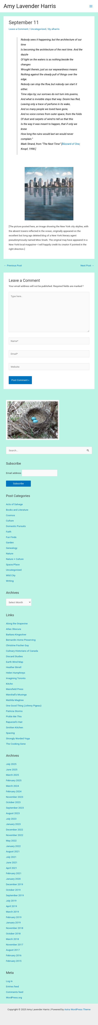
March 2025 (12, 774)
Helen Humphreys (15, 672)
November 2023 (14, 796)
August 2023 (13, 813)
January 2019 (13, 922)
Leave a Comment (18, 29)
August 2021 (13, 851)
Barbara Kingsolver (16, 634)
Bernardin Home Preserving (21, 639)
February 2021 (13, 873)
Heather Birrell (13, 667)
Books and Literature (17, 509)
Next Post (87, 265)
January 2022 (13, 846)
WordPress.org (14, 997)
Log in (9, 981)
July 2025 (11, 764)
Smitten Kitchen (14, 727)
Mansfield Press (14, 689)
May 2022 (11, 840)
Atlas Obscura (13, 629)
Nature (9, 553)
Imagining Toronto (16, 678)
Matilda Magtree (15, 700)
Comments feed (14, 992)
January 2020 (13, 878)
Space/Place (13, 564)
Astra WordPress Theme (77, 1009)
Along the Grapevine (17, 623)
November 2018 (14, 928)
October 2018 (13, 933)
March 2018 (12, 939)
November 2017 (14, 944)
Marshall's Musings (16, 694)
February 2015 (13, 960)
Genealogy (11, 548)
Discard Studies (14, 656)
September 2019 (15, 895)
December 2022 (14, 829)
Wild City (10, 575)
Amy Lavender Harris (30, 6)
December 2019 (14, 884)
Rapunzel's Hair (14, 721)
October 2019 (13, 889)
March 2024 (12, 785)
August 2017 (13, 949)
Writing (10, 580)
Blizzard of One (70, 144)
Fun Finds (11, 537)
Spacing (10, 732)
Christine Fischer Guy (17, 645)
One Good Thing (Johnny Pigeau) (23, 705)
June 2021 (11, 862)
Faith (8, 531)
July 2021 (11, 856)
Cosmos (10, 515)
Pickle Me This (14, 716)
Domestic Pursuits (16, 526)
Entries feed (12, 986)
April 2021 (11, 868)
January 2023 (13, 824)
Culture (10, 520)
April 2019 (11, 906)
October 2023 (13, 802)
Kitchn (9, 683)
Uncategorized (38, 29)
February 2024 (13, 791)
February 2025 (13, 780)
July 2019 (11, 900)
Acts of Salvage (14, 504)
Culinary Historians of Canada (22, 650)
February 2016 (13, 955)
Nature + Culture (15, 559)
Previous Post (13, 265)
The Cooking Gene (16, 743)
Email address (13, 473)
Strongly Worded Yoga (18, 738)
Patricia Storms (14, 711)
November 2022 (14, 835)
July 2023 (11, 818)
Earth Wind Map (14, 661)
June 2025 (11, 769)
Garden (10, 542)
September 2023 (15, 807)
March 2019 (12, 911)
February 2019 (13, 917)
